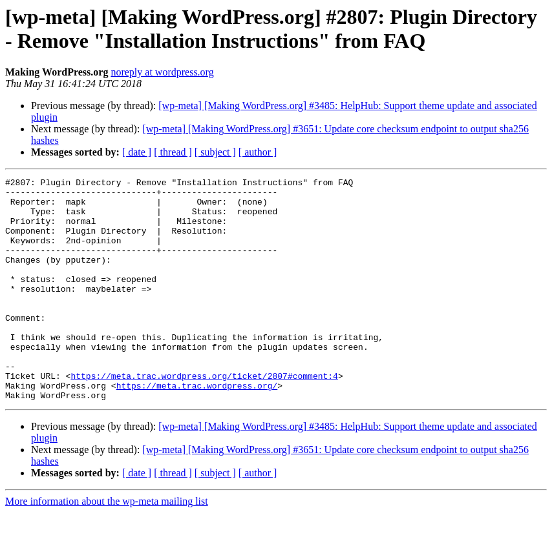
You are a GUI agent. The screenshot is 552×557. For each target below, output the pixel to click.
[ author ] (258, 152)
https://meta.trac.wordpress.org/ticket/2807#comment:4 (203, 416)
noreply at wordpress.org (162, 71)
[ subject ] (215, 152)
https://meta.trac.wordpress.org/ (197, 428)
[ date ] (136, 152)
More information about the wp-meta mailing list (106, 545)
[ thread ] (173, 152)
